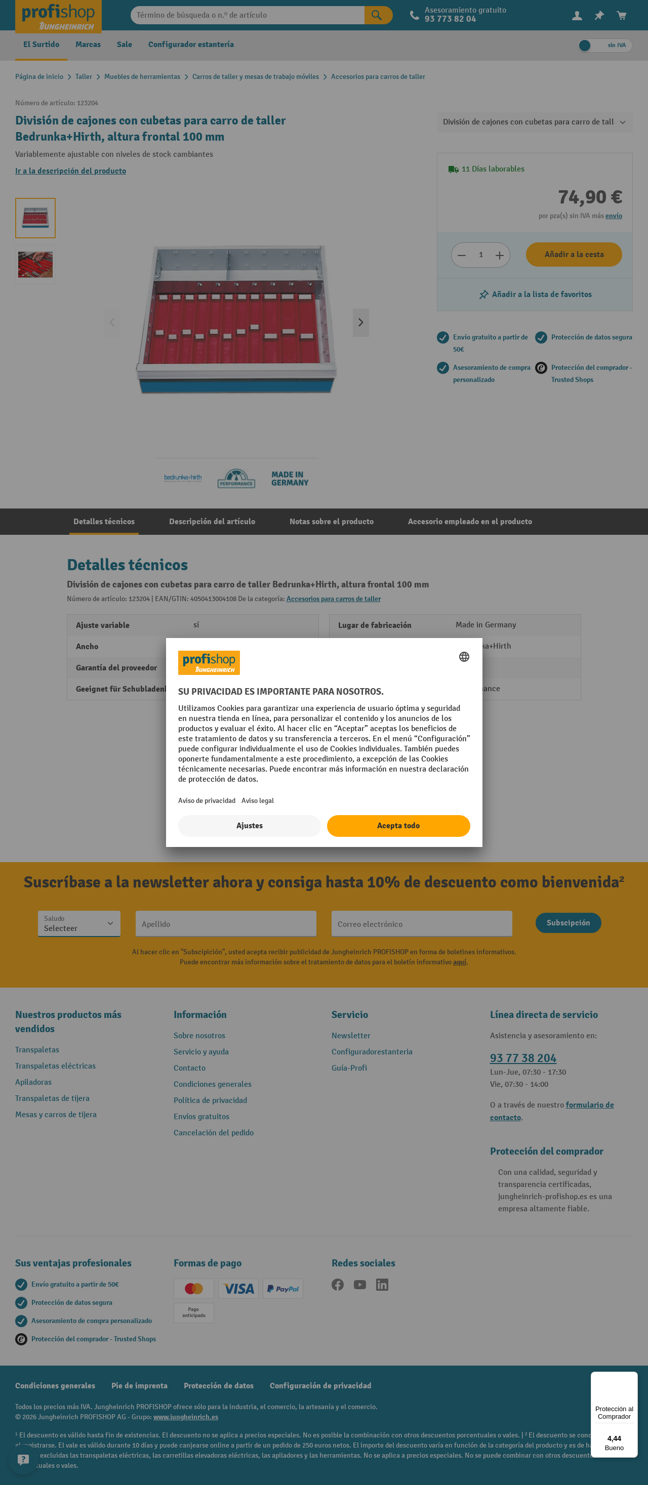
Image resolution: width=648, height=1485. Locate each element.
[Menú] (632, 1378)
